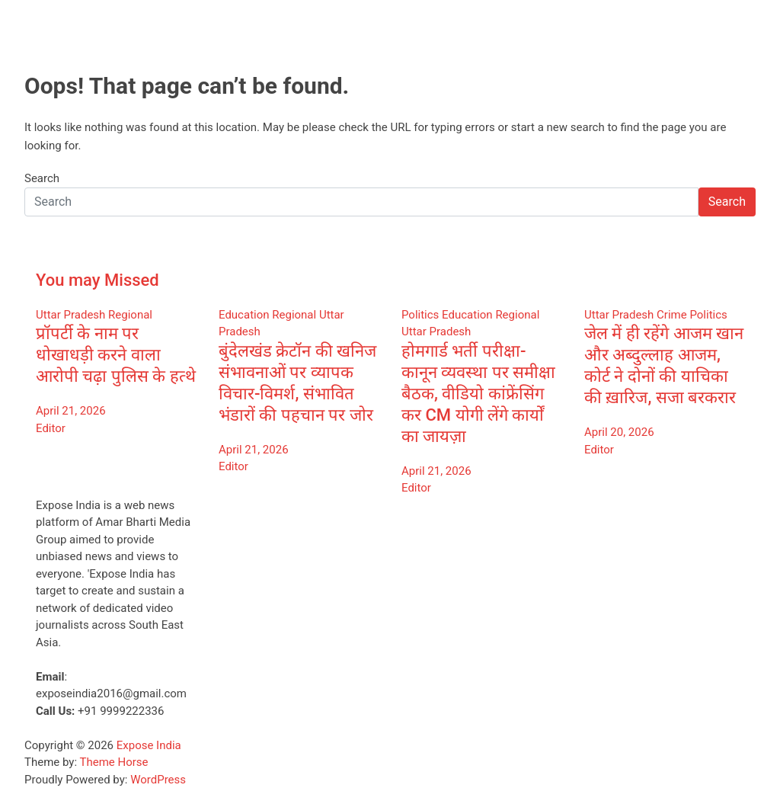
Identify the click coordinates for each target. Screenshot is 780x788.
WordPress (158, 779)
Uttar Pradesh (70, 315)
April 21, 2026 (71, 411)
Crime (672, 315)
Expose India (149, 745)
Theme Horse (114, 762)
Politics (420, 315)
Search (41, 178)
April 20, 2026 (619, 432)
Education (244, 315)
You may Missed (97, 280)
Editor (51, 428)
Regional (130, 315)
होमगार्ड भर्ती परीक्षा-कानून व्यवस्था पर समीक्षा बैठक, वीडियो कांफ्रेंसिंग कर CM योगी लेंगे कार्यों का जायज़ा (478, 393)
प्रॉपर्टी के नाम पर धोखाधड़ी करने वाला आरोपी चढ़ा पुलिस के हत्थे (116, 355)
